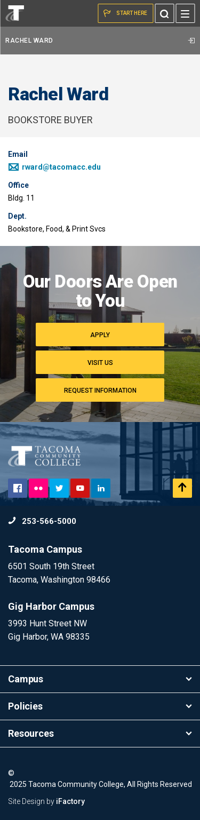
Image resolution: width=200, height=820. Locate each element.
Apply (100, 335)
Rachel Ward (100, 40)
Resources (100, 733)
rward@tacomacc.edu (54, 167)
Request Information (100, 390)
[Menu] (185, 13)
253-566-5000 (42, 521)
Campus (100, 678)
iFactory (70, 801)
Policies (100, 706)
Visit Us (100, 363)
